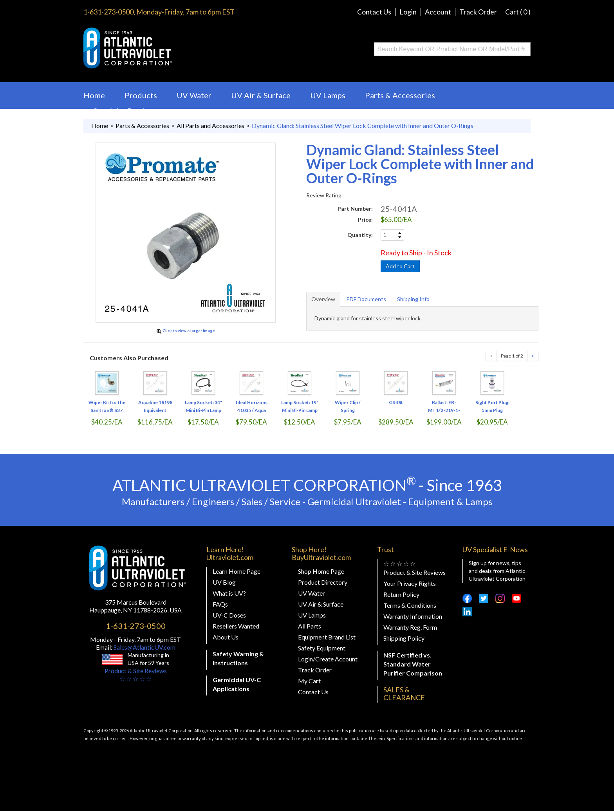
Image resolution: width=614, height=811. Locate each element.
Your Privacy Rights (409, 583)
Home (94, 95)
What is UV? (229, 593)
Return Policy (401, 594)
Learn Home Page (236, 571)
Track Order (478, 11)
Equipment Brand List (327, 637)
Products (141, 95)
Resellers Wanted (236, 626)
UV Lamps (327, 95)
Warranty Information (412, 616)
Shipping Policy (403, 638)
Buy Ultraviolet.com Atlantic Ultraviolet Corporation (159, 48)
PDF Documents (366, 299)
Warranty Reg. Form (410, 627)
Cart (518, 11)
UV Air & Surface (261, 95)
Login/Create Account (328, 659)
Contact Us (374, 11)
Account (438, 11)
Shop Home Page (321, 571)
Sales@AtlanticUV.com (143, 647)
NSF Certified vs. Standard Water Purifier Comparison (412, 664)
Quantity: (360, 234)
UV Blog (224, 582)
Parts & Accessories (400, 95)
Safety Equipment (321, 648)
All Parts (309, 626)
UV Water (194, 95)
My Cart (309, 681)
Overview (323, 299)
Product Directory (322, 582)
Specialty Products (126, 111)
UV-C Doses (229, 615)
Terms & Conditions (409, 605)
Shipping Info (413, 299)
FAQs (220, 604)
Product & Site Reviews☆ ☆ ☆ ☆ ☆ (136, 674)
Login (408, 11)
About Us (225, 637)
